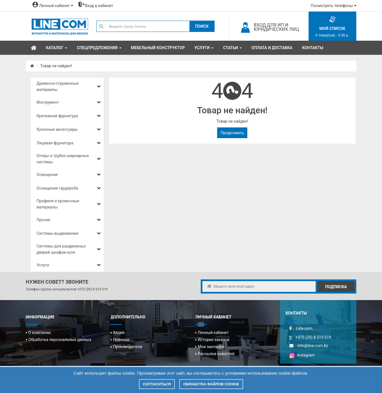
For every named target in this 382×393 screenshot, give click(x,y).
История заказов (214, 339)
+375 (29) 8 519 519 (92, 289)
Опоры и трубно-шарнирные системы (63, 158)
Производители (127, 346)
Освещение (47, 174)
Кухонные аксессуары (57, 129)
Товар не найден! (56, 66)
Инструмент (48, 102)
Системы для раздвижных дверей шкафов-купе (61, 249)
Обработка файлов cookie (211, 384)
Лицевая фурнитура (55, 143)
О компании (40, 332)
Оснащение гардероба (57, 188)
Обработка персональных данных (60, 339)
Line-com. (304, 328)
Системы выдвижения (57, 233)
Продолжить (232, 133)
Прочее (43, 220)
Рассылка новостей (216, 353)
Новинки (121, 339)
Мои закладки (211, 346)
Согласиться (157, 384)
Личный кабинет (213, 332)
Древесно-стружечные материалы (58, 86)
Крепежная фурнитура (57, 116)
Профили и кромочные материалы (58, 204)
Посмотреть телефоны (333, 5)
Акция (119, 332)
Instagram (302, 355)
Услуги (43, 265)
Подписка (336, 287)
